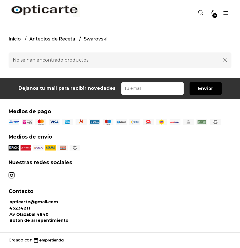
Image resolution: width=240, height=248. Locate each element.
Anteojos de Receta (52, 39)
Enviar (205, 88)
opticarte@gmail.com (33, 201)
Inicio (15, 39)
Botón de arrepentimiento (38, 220)
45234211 (19, 208)
